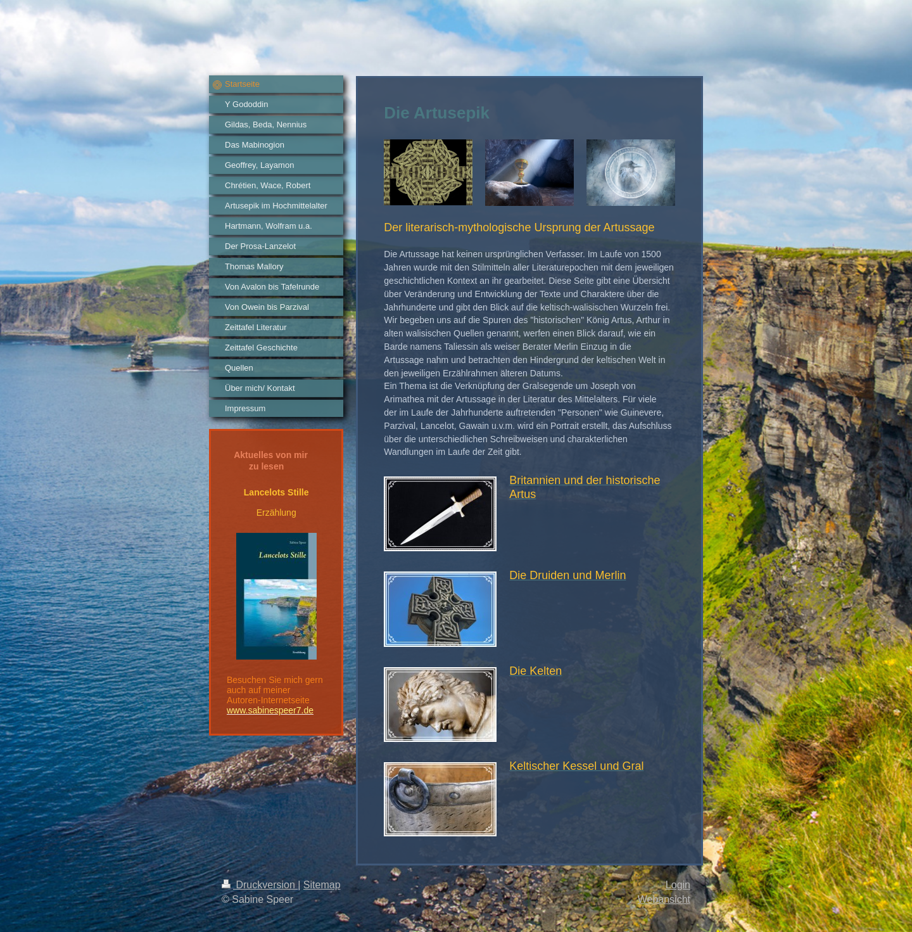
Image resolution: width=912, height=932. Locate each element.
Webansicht (664, 899)
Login (678, 884)
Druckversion (260, 884)
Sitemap (322, 884)
